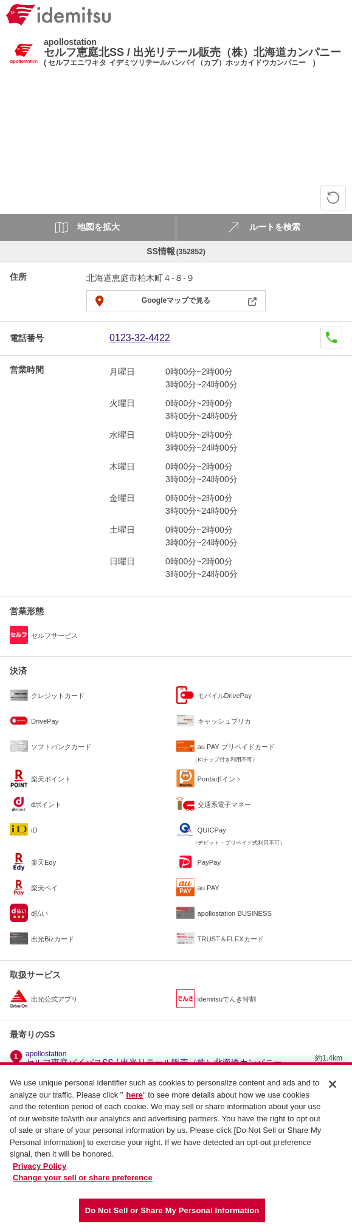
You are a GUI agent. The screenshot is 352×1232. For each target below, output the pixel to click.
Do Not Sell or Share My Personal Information (172, 1215)
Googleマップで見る (176, 300)
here (134, 1099)
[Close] (332, 1089)
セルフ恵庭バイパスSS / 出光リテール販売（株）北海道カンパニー (154, 1058)
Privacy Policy (39, 1170)
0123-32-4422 (139, 338)
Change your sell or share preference (83, 1182)
